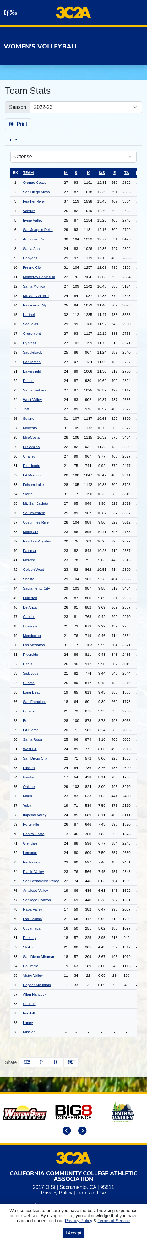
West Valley (32, 400)
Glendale (30, 844)
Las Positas (32, 920)
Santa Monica (34, 287)
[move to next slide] (81, 1132)
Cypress (29, 344)
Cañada (29, 1005)
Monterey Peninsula (39, 278)
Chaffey (29, 457)
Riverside (30, 655)
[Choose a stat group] (73, 158)
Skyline (29, 948)
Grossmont (32, 334)
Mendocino (32, 636)
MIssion (29, 1033)
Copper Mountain (37, 986)
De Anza (30, 608)
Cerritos (29, 712)
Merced (29, 561)
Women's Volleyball (41, 46)
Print (18, 124)
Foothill (29, 1014)
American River (35, 240)
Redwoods (31, 863)
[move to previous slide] (65, 1132)
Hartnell (29, 315)
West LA (30, 750)
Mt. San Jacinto (35, 504)
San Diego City (35, 759)
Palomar (29, 551)
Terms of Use (91, 1193)
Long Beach (32, 693)
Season (17, 107)
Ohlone (29, 787)
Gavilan (29, 778)
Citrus (27, 665)
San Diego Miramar (38, 957)
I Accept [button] (73, 1232)
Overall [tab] (36, 140)
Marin (27, 797)
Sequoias (30, 325)
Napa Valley (32, 910)
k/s (102, 173)
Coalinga (30, 627)
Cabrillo (29, 617)
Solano (28, 419)
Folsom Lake (33, 485)
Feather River (34, 202)
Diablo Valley (33, 872)
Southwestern (34, 514)
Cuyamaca (31, 929)
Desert (28, 381)
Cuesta (29, 684)
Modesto (30, 429)
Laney (28, 1023)
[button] (71, 1063)
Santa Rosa (32, 740)
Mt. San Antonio (36, 297)
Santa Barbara (34, 391)
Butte (27, 721)
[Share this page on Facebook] (26, 1063)
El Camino (31, 448)
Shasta (28, 580)
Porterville (31, 825)
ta (126, 173)
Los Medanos (34, 646)
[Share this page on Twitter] (41, 1063)
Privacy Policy (57, 1193)
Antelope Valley (35, 891)
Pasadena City (34, 306)
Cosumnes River (36, 523)
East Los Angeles (37, 542)
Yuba (27, 806)
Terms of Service (114, 1220)
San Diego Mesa (36, 193)
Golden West (33, 570)
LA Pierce (31, 731)
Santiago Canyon (37, 901)
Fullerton (30, 599)
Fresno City (32, 268)
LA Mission (32, 476)
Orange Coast (34, 183)
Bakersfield (32, 372)
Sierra (28, 495)
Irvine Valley (32, 221)
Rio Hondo (31, 466)
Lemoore (30, 853)
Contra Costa (33, 835)
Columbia (30, 967)
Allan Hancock (34, 995)
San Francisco (34, 702)
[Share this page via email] (56, 1063)
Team (28, 173)
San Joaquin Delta (38, 230)
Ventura (29, 212)
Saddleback (32, 353)
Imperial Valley (34, 816)
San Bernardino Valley (41, 882)
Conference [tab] (107, 140)
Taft (26, 410)
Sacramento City (36, 589)
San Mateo (32, 363)
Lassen (29, 769)
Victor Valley (33, 976)
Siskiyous (30, 674)
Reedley (29, 938)
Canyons (30, 259)
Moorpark (30, 533)
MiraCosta (31, 438)
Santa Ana (31, 249)
